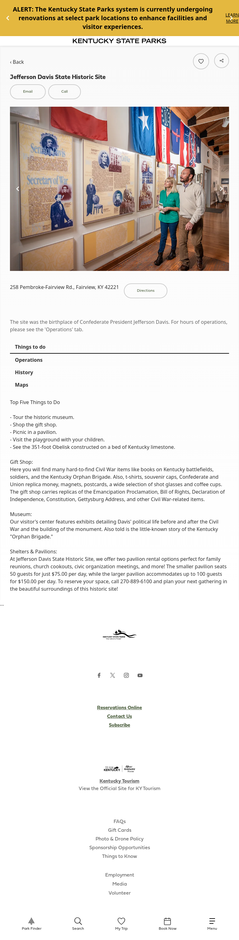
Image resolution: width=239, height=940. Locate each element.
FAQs (120, 821)
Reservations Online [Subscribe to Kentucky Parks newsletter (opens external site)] (119, 707)
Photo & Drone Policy (119, 839)
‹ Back (17, 61)
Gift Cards (119, 830)
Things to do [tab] (30, 346)
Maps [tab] (21, 384)
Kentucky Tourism (119, 781)
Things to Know (119, 856)
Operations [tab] (29, 359)
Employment (119, 875)
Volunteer (120, 893)
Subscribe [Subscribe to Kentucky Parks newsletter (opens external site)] (119, 725)
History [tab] (24, 372)
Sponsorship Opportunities (119, 847)
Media (119, 884)
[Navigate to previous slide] (7, 18)
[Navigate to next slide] (231, 18)
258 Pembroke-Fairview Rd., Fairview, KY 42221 (64, 287)
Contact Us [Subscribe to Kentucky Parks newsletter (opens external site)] (119, 716)
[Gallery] (119, 18)
